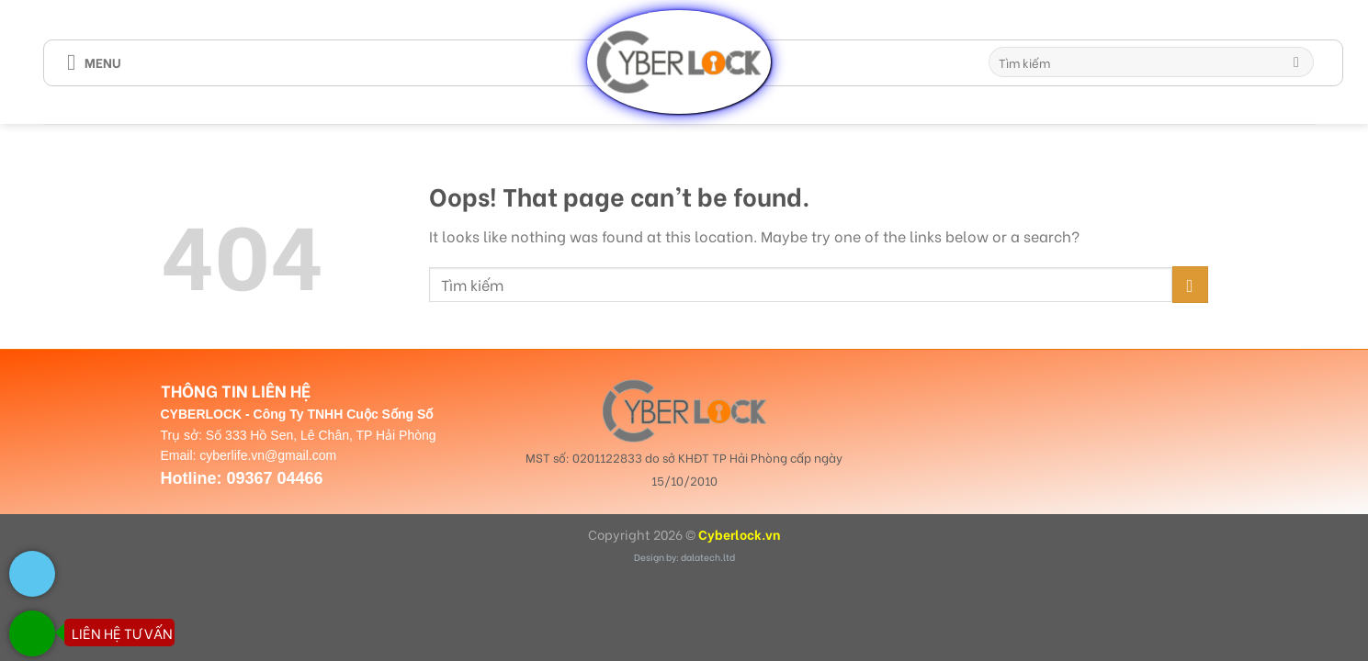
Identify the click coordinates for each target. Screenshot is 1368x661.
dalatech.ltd (708, 557)
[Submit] (1297, 62)
